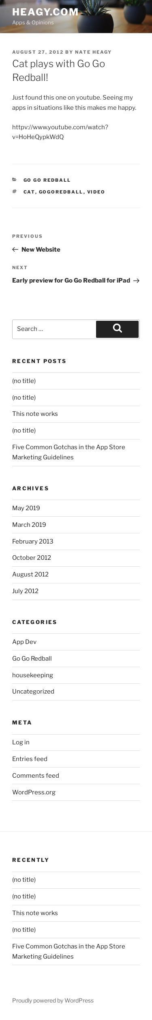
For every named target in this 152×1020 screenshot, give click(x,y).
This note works (35, 414)
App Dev (24, 642)
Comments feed (35, 775)
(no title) (24, 381)
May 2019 (26, 508)
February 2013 (33, 541)
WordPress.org (34, 792)
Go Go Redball (47, 180)
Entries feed (29, 759)
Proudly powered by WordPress (53, 1000)
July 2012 (25, 591)
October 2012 (31, 557)
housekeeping (32, 675)
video (96, 192)
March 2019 (29, 524)
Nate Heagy (93, 52)
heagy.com (45, 12)
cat (29, 192)
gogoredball (61, 192)
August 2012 (30, 574)
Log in (21, 742)
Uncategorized (33, 691)
